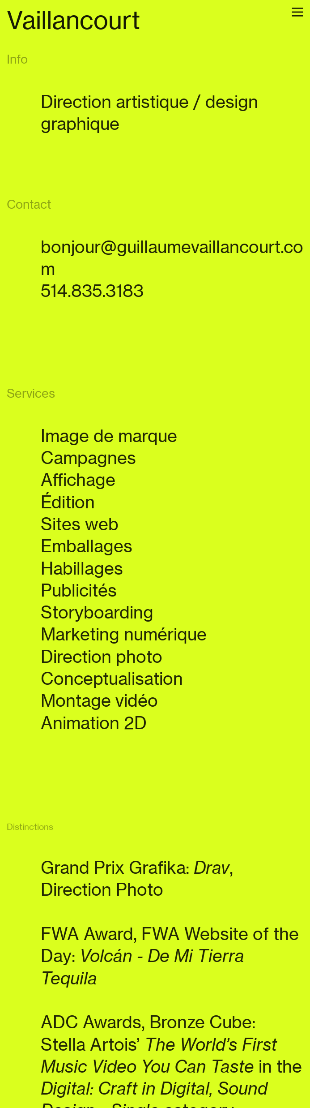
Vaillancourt (73, 20)
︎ (297, 12)
